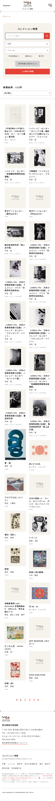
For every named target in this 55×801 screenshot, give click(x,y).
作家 (4, 764)
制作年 (20, 764)
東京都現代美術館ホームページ (15, 743)
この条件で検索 (27, 71)
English (6, 5)
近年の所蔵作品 (31, 764)
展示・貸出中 (44, 764)
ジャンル (11, 764)
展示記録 (5, 768)
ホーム (5, 16)
